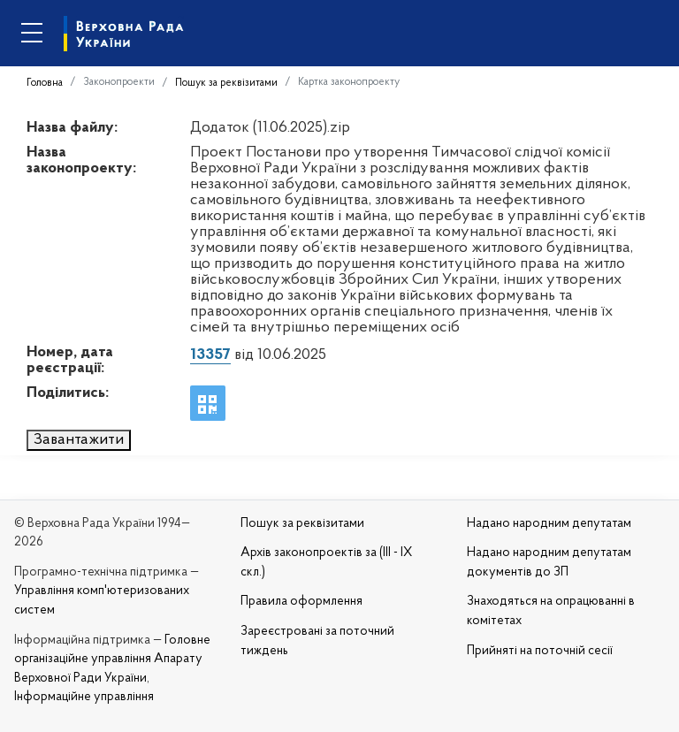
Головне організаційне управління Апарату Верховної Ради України (112, 659)
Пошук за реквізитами (226, 83)
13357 (210, 355)
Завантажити (79, 439)
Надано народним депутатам (549, 523)
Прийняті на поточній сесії (540, 651)
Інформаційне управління (84, 697)
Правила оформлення (301, 601)
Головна (45, 83)
